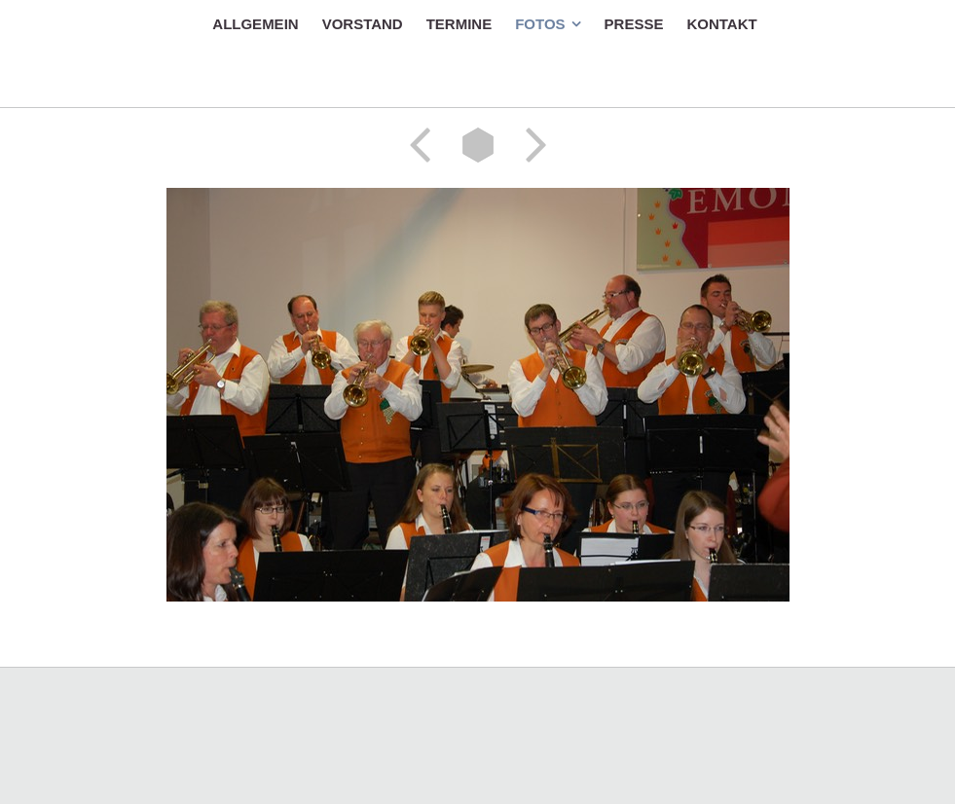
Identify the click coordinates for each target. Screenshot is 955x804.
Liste (478, 145)
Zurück (426, 145)
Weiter (529, 145)
